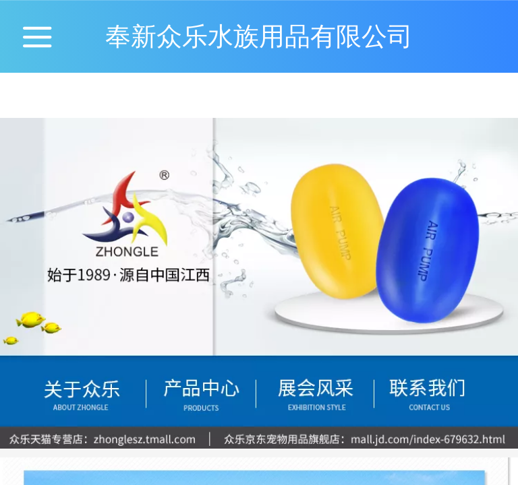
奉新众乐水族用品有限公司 (259, 36)
